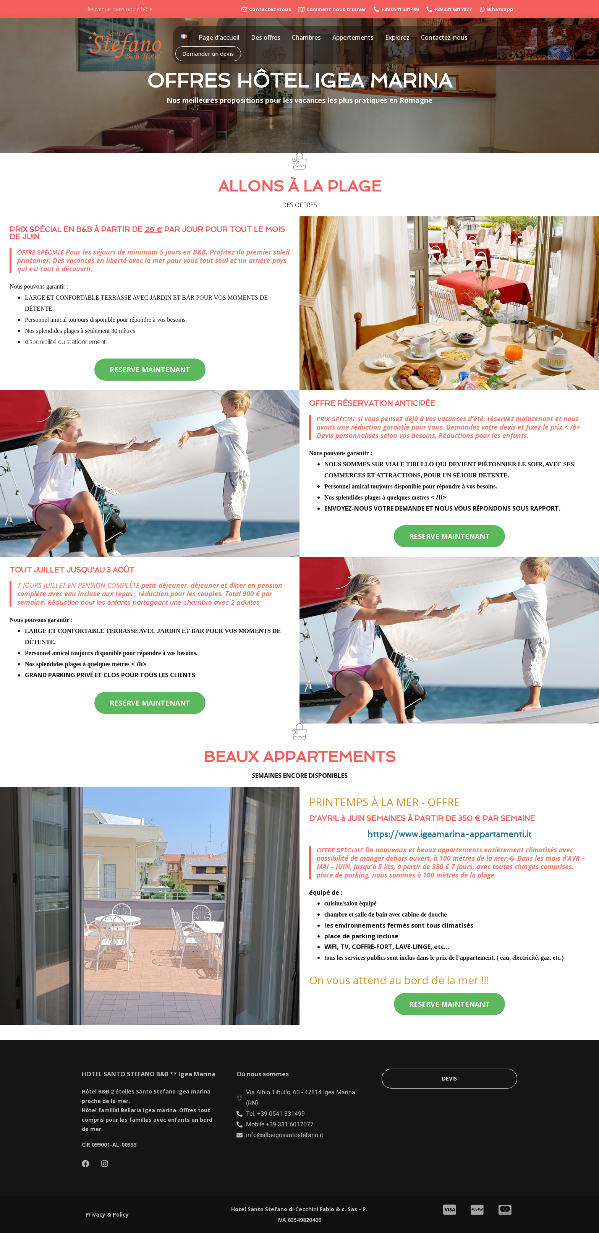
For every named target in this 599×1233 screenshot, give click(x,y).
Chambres (306, 37)
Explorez (397, 37)
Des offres (265, 37)
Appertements (353, 37)
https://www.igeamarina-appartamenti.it (449, 834)
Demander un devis (208, 53)
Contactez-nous (444, 37)
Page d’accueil (219, 37)
